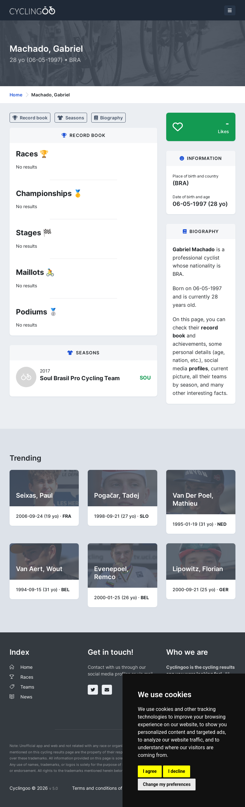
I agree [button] (150, 771)
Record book (30, 117)
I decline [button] (176, 771)
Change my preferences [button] (166, 784)
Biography (108, 117)
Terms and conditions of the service (109, 788)
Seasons (70, 117)
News (26, 696)
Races (26, 677)
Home (16, 94)
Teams (27, 687)
